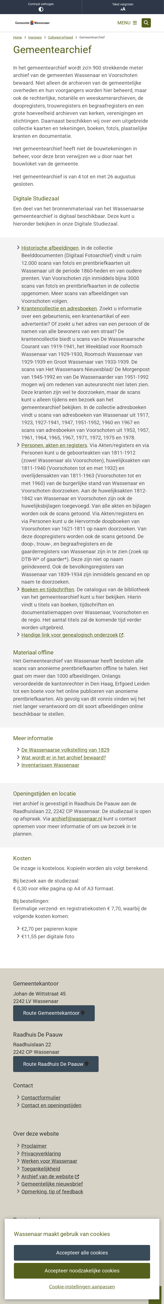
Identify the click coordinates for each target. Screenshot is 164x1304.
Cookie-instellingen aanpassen (82, 1286)
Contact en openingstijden (51, 1105)
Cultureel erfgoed (60, 37)
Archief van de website (50, 1177)
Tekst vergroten (123, 7)
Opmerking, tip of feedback (52, 1192)
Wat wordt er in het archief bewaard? (63, 758)
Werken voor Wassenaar (49, 1161)
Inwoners (35, 37)
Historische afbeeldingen (50, 248)
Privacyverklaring (41, 1154)
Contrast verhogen (41, 7)
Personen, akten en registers (54, 445)
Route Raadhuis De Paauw (55, 1064)
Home (17, 37)
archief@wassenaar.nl (76, 819)
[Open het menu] (127, 22)
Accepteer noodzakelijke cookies (82, 1271)
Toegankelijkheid (40, 1169)
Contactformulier (41, 1098)
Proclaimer (34, 1146)
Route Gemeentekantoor (53, 1013)
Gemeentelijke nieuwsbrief (52, 1184)
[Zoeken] (146, 22)
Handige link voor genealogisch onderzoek (72, 635)
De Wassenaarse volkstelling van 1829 (65, 750)
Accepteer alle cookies (82, 1253)
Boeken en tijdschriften (47, 590)
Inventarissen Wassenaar (50, 765)
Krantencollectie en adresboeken (59, 309)
